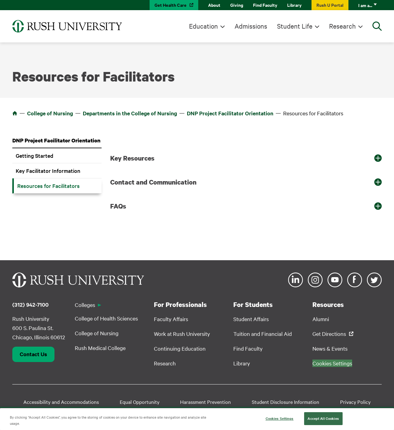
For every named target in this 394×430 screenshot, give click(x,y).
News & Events (330, 348)
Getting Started (34, 155)
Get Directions (329, 333)
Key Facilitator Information (48, 170)
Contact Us (33, 354)
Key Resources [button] (132, 158)
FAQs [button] (118, 206)
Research (342, 26)
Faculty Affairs (171, 318)
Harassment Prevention (205, 401)
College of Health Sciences (106, 318)
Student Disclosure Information (285, 401)
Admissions (251, 26)
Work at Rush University (182, 333)
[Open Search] (377, 26)
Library (294, 5)
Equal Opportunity (139, 401)
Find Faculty (265, 5)
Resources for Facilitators (48, 185)
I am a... (365, 5)
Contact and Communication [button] (153, 182)
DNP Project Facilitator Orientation (230, 113)
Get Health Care (171, 5)
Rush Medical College (100, 347)
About (214, 5)
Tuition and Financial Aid (262, 333)
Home (14, 113)
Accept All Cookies (323, 420)
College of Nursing (50, 113)
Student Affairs (251, 318)
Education (203, 26)
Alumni (320, 318)
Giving (236, 5)
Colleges (85, 304)
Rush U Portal (330, 5)
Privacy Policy (355, 401)
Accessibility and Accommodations (61, 401)
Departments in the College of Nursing (130, 113)
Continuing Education (180, 348)
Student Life (294, 26)
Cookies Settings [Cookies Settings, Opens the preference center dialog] (280, 420)
